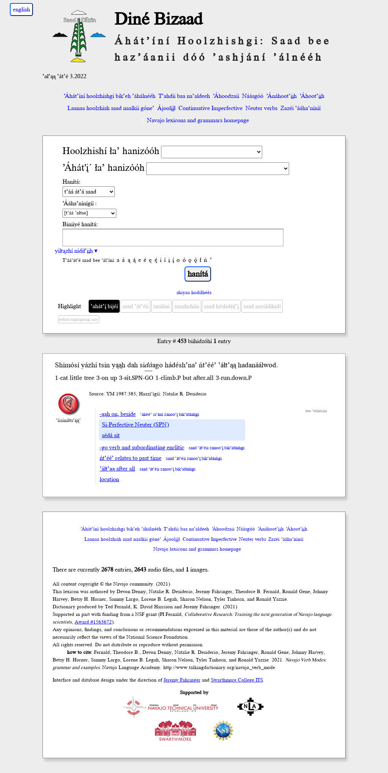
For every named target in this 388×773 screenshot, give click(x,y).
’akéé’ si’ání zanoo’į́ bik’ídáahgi (169, 414)
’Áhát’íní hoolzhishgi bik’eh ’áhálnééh (109, 96)
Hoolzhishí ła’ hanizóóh (111, 151)
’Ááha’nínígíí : (80, 203)
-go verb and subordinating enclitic (142, 447)
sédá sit (111, 435)
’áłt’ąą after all (117, 468)
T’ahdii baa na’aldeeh (184, 96)
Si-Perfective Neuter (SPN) (135, 424)
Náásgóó (252, 96)
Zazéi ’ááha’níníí (300, 108)
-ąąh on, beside (118, 414)
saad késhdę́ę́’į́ (221, 306)
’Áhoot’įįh (312, 96)
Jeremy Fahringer (182, 680)
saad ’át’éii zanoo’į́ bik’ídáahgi (216, 448)
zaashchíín (186, 306)
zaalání (161, 306)
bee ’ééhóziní (316, 411)
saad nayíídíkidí (262, 306)
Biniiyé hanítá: (80, 224)
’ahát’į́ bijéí (104, 306)
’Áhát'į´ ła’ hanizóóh (104, 168)
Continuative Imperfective (210, 108)
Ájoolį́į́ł (166, 108)
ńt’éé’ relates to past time (130, 458)
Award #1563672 (93, 622)
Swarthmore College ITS (237, 680)
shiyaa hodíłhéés (194, 292)
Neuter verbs (261, 108)
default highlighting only (78, 319)
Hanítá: (71, 181)
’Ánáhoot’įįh (281, 96)
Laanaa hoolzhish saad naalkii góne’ (110, 108)
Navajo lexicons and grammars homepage (194, 120)
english (21, 9)
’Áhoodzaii (226, 96)
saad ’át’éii (135, 306)
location (109, 479)
